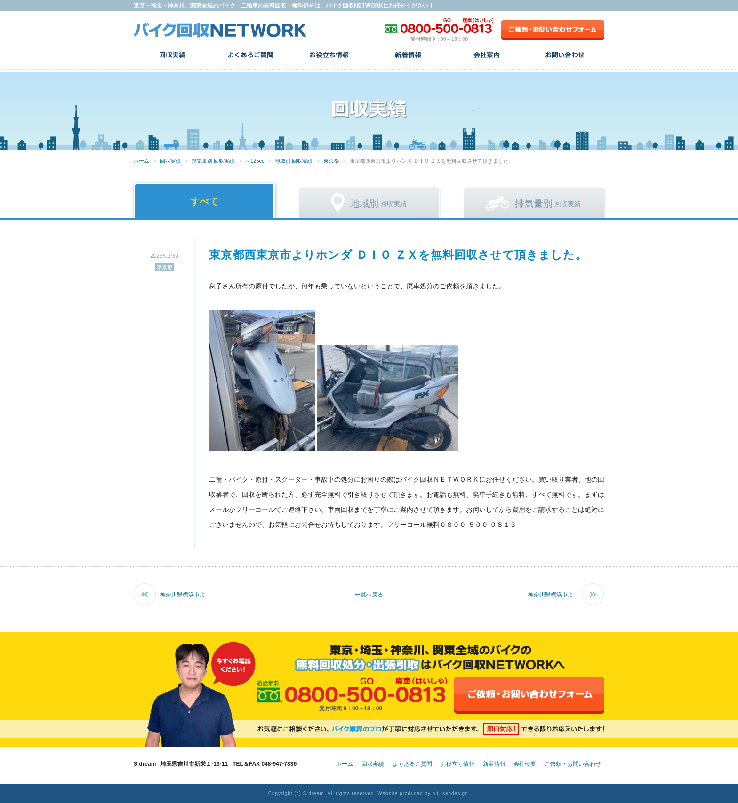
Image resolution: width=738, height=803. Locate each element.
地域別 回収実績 (294, 161)
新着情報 (408, 55)
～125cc (254, 161)
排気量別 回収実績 (213, 161)
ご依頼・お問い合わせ (573, 764)
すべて (204, 201)
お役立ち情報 (329, 55)
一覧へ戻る (369, 594)
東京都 (331, 161)
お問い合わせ (565, 55)
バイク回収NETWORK (220, 30)
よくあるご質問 (251, 55)
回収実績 (173, 55)
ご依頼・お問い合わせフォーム (552, 30)
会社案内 (487, 55)
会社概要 (524, 764)
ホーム (141, 161)
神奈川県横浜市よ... (185, 594)
